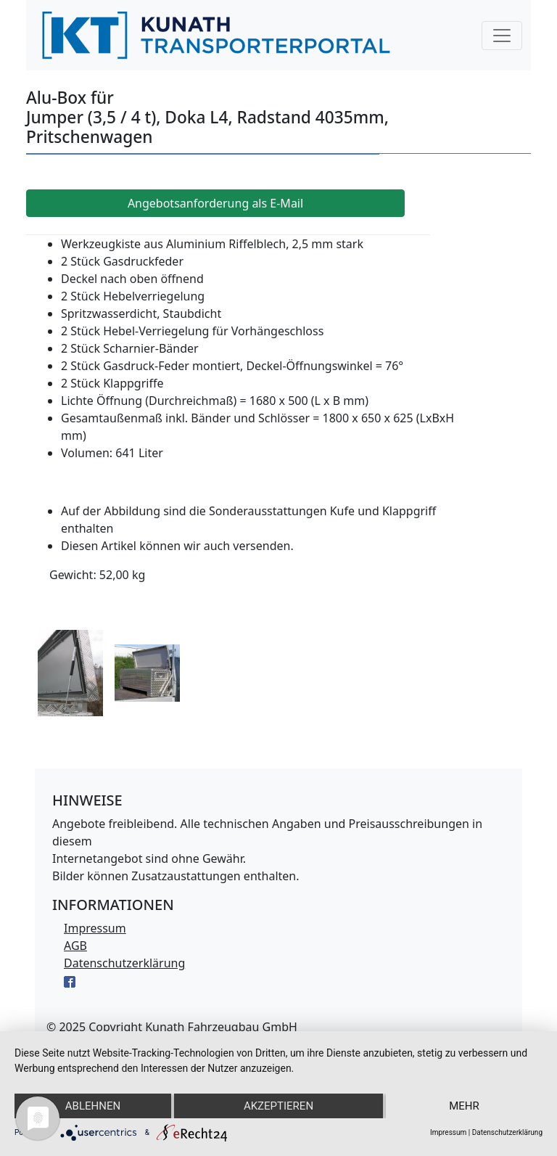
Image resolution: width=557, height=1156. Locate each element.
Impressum (95, 928)
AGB (75, 946)
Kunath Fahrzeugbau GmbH (221, 1027)
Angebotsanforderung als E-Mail (215, 203)
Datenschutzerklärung (124, 963)
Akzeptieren (278, 1105)
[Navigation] (502, 35)
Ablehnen (92, 1105)
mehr (464, 1105)
